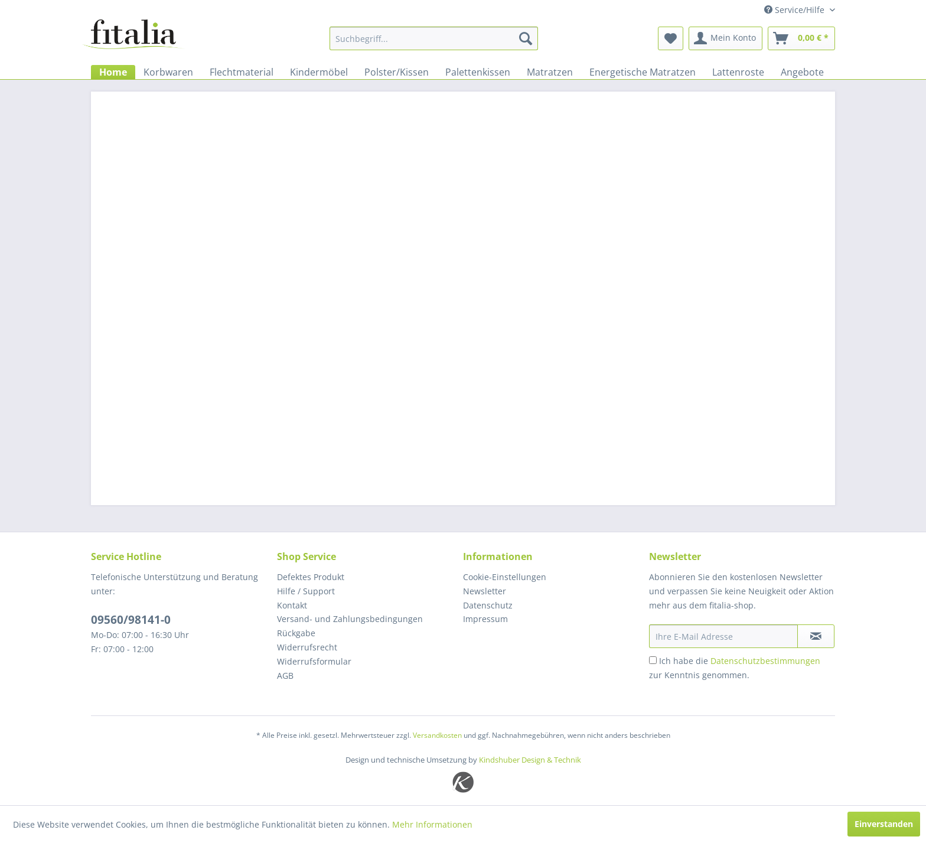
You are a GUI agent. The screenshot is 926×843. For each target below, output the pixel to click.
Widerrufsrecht (307, 647)
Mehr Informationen (432, 824)
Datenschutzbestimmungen (765, 660)
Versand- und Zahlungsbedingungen (350, 618)
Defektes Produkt (310, 576)
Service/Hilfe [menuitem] (795, 9)
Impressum (485, 618)
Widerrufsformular (314, 661)
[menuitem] (434, 38)
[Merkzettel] (670, 38)
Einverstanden (884, 823)
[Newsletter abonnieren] (815, 636)
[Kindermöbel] (319, 72)
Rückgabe (296, 633)
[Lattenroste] (738, 72)
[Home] (113, 72)
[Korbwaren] (168, 72)
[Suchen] (525, 38)
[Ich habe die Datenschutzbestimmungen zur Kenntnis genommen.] (653, 660)
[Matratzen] (550, 72)
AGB (285, 675)
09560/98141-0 (131, 619)
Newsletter (484, 591)
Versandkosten (437, 735)
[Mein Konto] (725, 38)
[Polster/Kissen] (396, 72)
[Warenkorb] (801, 38)
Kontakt (292, 605)
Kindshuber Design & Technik (530, 759)
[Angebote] (802, 72)
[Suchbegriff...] (434, 38)
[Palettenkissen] (478, 72)
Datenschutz (488, 605)
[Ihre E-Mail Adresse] (723, 636)
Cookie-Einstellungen (504, 576)
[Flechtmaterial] (241, 72)
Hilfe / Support (306, 591)
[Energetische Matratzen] (642, 72)
